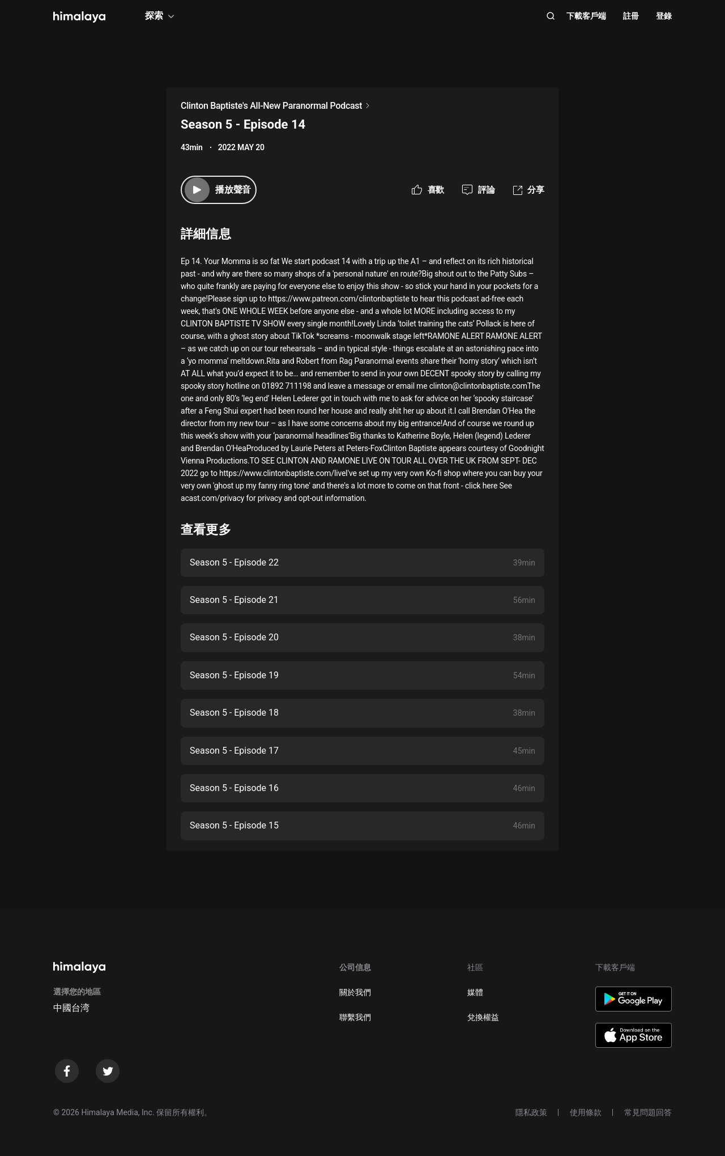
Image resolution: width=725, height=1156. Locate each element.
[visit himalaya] (79, 17)
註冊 (631, 15)
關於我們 (355, 992)
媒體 (475, 992)
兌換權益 (483, 1017)
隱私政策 (531, 1112)
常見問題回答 (648, 1112)
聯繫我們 (355, 1017)
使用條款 (586, 1112)
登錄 (664, 15)
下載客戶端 (586, 15)
